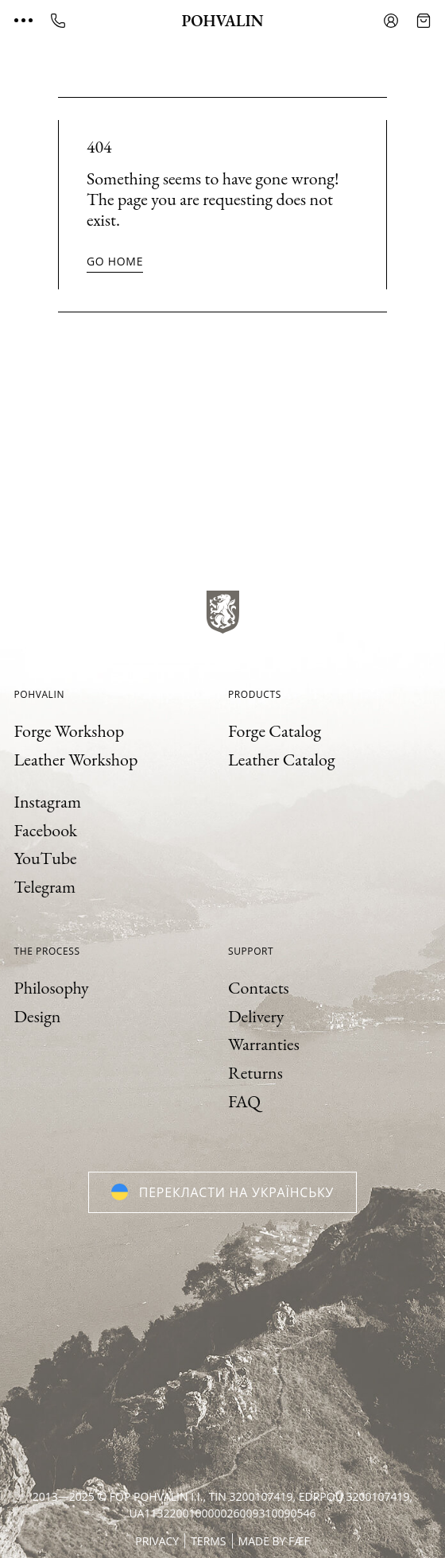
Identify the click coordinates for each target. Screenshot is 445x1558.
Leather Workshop (76, 759)
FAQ (244, 1101)
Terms (208, 1540)
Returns (255, 1072)
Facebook (46, 830)
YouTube (45, 858)
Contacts (258, 987)
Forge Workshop (69, 730)
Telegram (45, 886)
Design (37, 1016)
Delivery (256, 1016)
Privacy (157, 1540)
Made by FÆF (274, 1540)
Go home (115, 261)
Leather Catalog (281, 759)
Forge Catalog (274, 730)
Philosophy (51, 987)
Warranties (264, 1044)
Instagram (48, 801)
